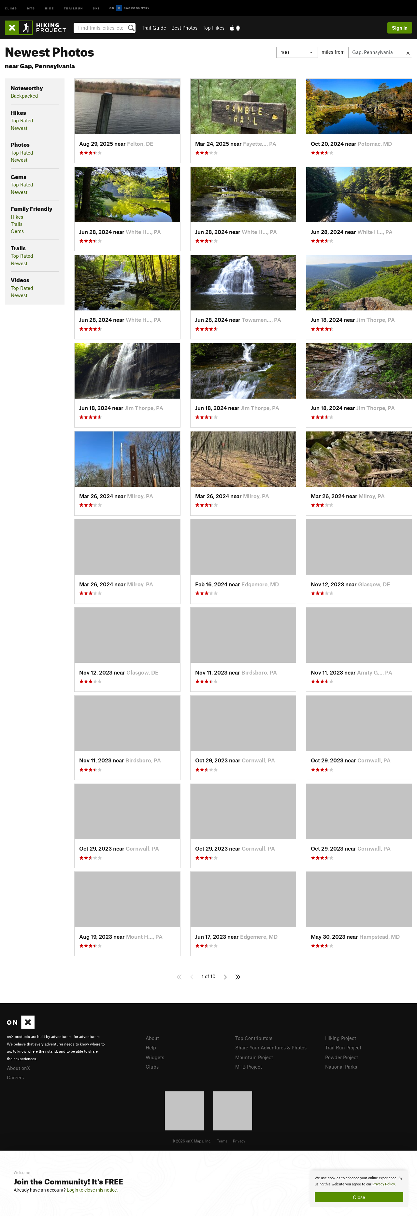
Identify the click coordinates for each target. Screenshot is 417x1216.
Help (151, 1047)
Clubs (152, 1067)
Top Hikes (213, 28)
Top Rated (22, 120)
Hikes (17, 217)
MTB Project (248, 1067)
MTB (31, 8)
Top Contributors (253, 1038)
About (152, 1038)
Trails (16, 224)
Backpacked (24, 96)
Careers (15, 1077)
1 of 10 (208, 976)
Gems (17, 231)
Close (359, 1197)
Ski (96, 8)
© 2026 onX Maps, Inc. (191, 1141)
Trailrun (73, 8)
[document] (359, 1188)
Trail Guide (154, 28)
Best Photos (184, 28)
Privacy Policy (383, 1184)
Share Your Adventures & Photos (271, 1047)
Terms (222, 1141)
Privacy (239, 1141)
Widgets (155, 1057)
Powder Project (341, 1057)
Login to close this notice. (92, 1190)
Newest (19, 128)
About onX (18, 1068)
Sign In (400, 28)
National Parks (341, 1067)
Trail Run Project (343, 1047)
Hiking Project (340, 1038)
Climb (11, 8)
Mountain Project (254, 1057)
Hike (49, 8)
